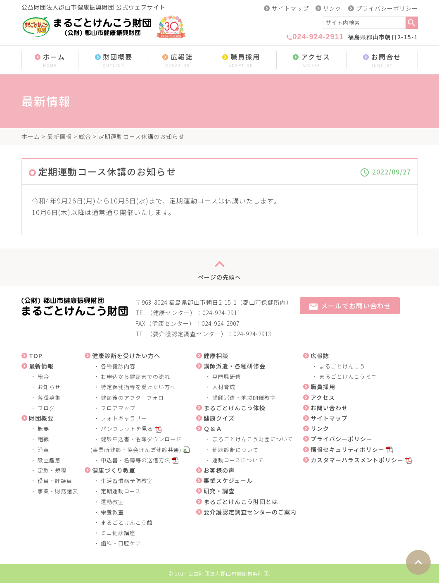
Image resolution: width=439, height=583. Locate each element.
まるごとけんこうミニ (348, 376)
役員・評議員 (55, 481)
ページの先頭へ (219, 267)
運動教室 (112, 502)
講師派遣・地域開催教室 (244, 397)
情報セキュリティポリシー (347, 449)
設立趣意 (49, 460)
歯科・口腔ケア (121, 543)
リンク (332, 8)
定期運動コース (121, 491)
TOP (36, 355)
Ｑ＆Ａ (213, 428)
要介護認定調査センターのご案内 (250, 512)
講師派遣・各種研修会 (235, 366)
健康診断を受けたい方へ (126, 355)
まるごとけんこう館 (127, 522)
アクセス (311, 60)
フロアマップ (118, 408)
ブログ (46, 408)
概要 (43, 428)
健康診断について (235, 450)
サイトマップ (290, 8)
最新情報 (59, 136)
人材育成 (223, 387)
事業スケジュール (228, 480)
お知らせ (49, 387)
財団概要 (113, 60)
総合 (85, 136)
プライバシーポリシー (387, 8)
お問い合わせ (329, 408)
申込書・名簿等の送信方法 (135, 460)
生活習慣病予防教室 (127, 481)
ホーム (50, 60)
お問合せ (382, 60)
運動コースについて (238, 460)
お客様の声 (219, 470)
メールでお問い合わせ (349, 306)
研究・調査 (219, 491)
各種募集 (49, 397)
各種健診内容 (118, 366)
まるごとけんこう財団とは (241, 501)
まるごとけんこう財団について (252, 439)
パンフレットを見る (127, 428)
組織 (43, 439)
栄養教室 (112, 512)
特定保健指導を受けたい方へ (138, 387)
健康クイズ (219, 418)
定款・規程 (52, 470)
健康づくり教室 (113, 470)
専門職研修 (226, 376)
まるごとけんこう (342, 366)
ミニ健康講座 (118, 533)
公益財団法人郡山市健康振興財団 (228, 573)
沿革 (43, 450)
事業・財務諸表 (58, 491)
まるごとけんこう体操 (235, 408)
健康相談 (216, 355)
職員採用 (241, 60)
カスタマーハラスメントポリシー (357, 460)
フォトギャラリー (124, 418)
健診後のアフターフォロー (135, 397)
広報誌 (177, 60)
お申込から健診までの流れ (135, 376)
